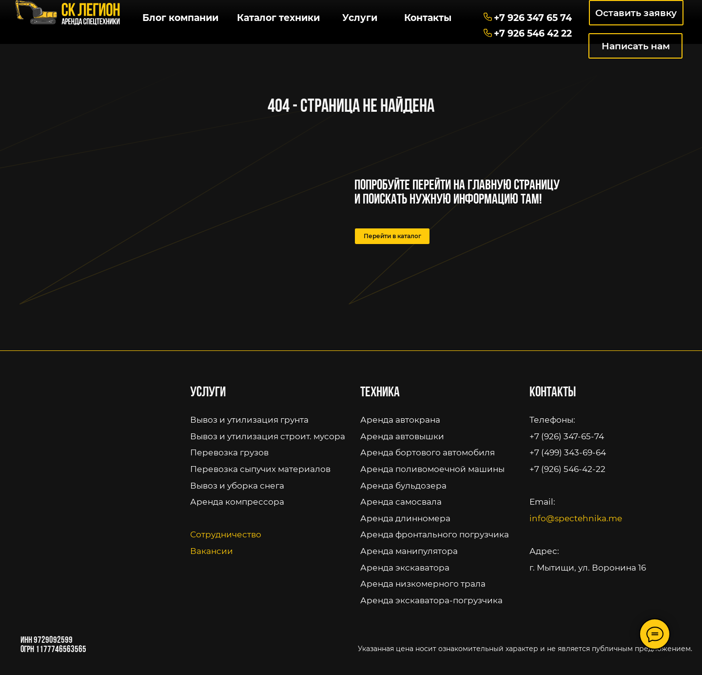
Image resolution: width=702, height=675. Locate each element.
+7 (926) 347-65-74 (566, 436)
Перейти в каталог (392, 236)
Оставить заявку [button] (636, 13)
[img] (67, 13)
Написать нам (636, 46)
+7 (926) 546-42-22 (567, 469)
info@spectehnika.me (575, 518)
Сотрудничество (225, 534)
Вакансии (211, 551)
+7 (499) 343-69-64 (567, 452)
